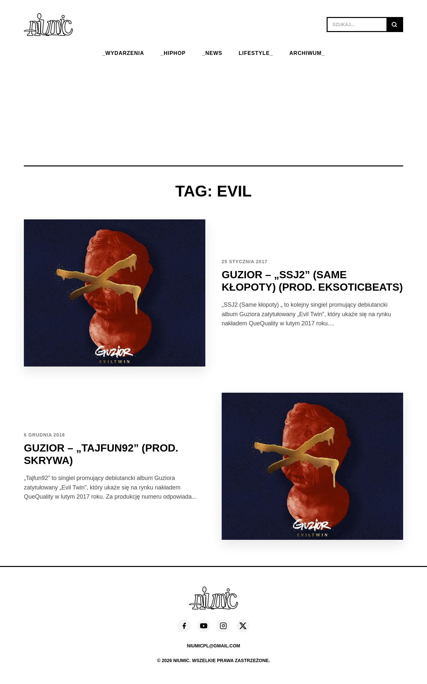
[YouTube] (203, 625)
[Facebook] (184, 625)
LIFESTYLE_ (256, 53)
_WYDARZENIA (123, 53)
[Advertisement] (213, 106)
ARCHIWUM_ (307, 53)
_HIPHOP (173, 53)
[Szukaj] (394, 24)
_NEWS (212, 53)
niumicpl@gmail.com (213, 645)
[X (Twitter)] (242, 625)
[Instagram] (223, 625)
